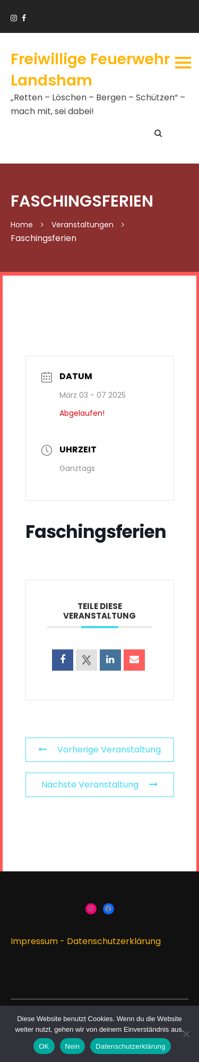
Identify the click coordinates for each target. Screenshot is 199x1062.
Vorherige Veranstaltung (99, 749)
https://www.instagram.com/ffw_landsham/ (14, 18)
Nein (72, 1046)
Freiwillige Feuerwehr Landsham (90, 69)
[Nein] (185, 1034)
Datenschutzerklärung (114, 941)
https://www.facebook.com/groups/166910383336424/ (24, 18)
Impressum (34, 941)
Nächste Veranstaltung (99, 784)
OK (44, 1046)
